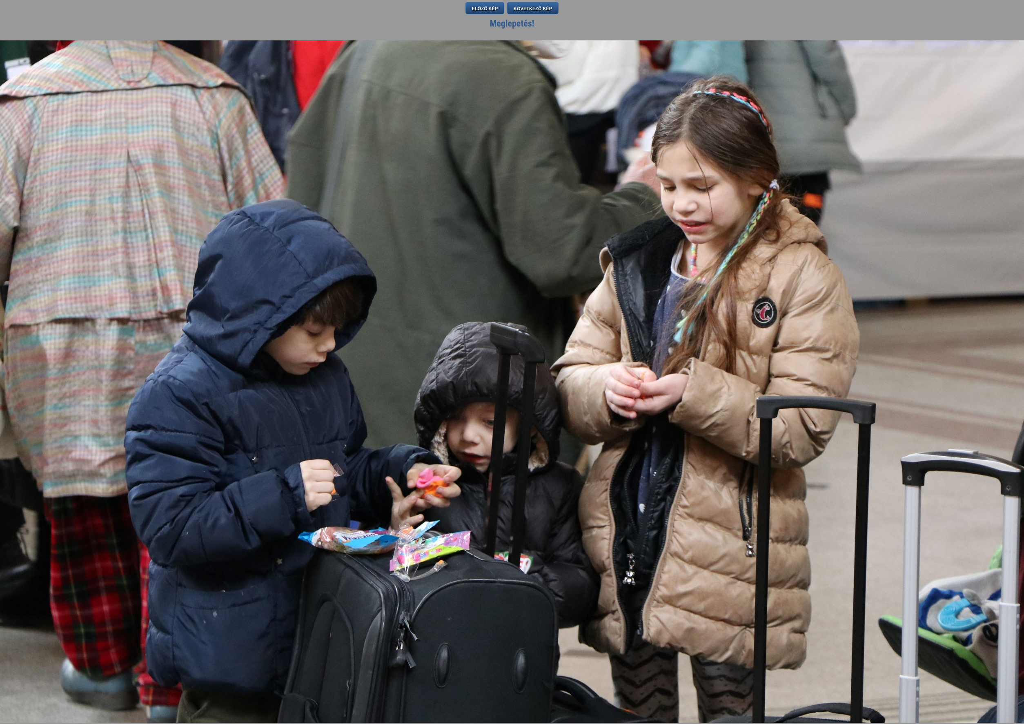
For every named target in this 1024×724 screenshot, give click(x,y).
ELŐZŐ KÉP (485, 8)
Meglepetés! (512, 23)
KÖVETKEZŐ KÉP (533, 8)
